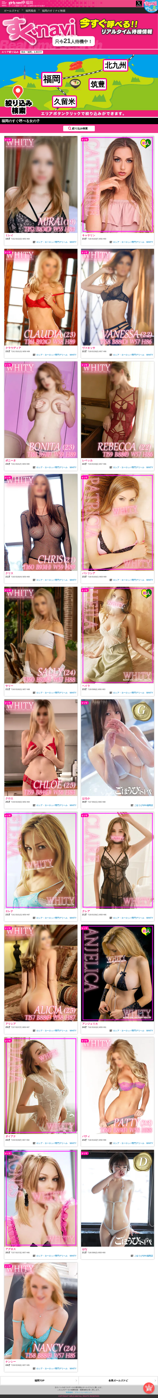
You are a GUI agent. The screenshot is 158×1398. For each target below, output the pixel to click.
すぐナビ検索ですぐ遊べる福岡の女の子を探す (27, 6)
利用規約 (69, 1392)
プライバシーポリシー (83, 1392)
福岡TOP (39, 1380)
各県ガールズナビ (118, 1380)
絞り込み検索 (80, 128)
